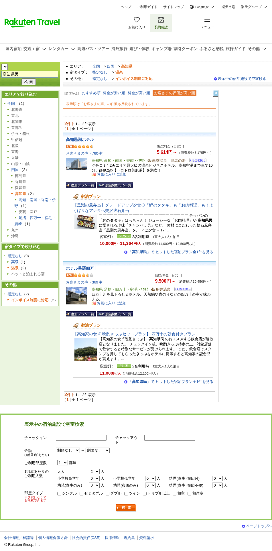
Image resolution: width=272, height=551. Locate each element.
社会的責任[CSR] (86, 538)
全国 (96, 66)
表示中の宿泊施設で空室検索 (242, 78)
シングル (69, 493)
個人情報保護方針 (53, 538)
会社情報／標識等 (19, 538)
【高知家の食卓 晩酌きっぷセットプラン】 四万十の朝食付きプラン (134, 334)
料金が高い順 (139, 93)
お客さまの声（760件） (86, 153)
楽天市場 (228, 7)
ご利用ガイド (147, 7)
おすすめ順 (91, 93)
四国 (110, 66)
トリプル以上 (158, 493)
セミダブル (93, 493)
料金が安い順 (114, 93)
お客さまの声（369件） (86, 282)
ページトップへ (259, 526)
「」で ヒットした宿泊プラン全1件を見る (170, 252)
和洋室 (197, 493)
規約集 (129, 538)
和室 (181, 493)
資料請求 (146, 538)
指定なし (99, 72)
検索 (126, 507)
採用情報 (112, 538)
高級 (15, 262)
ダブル (115, 493)
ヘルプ (126, 7)
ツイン (134, 493)
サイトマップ (173, 7)
